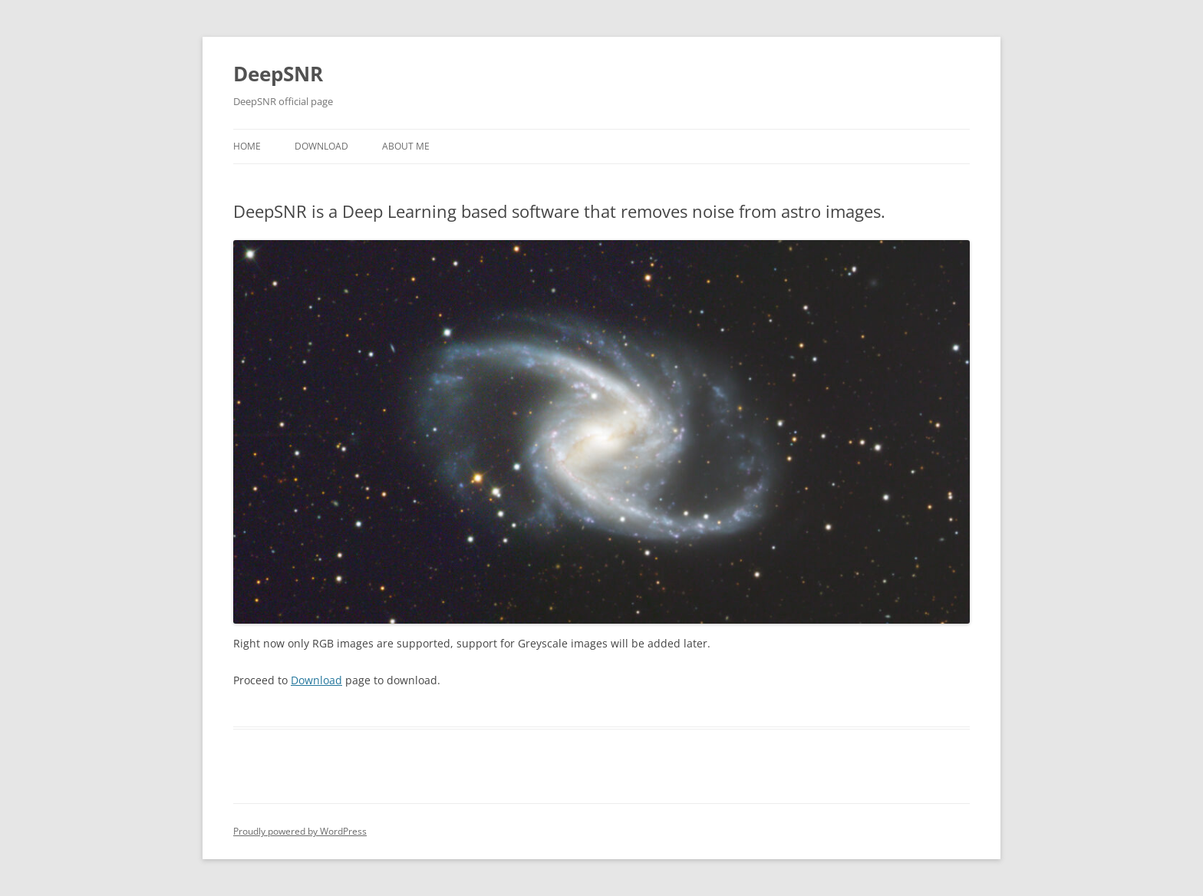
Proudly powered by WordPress (300, 831)
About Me (406, 146)
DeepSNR (278, 73)
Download (321, 146)
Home (247, 146)
